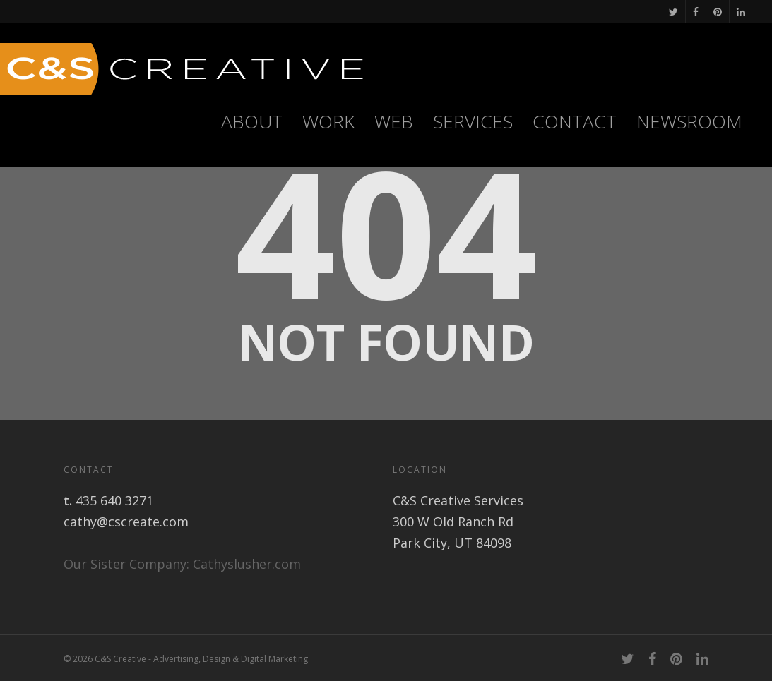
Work (328, 121)
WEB (393, 121)
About (252, 121)
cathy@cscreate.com (126, 521)
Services (473, 121)
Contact (575, 121)
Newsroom (689, 121)
